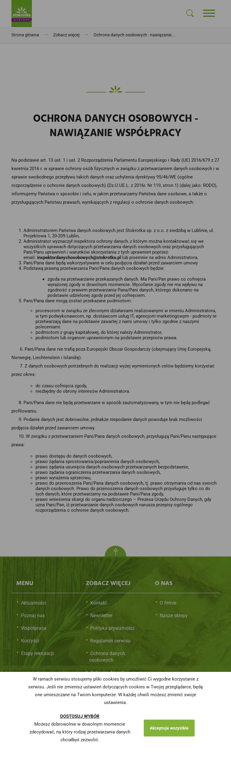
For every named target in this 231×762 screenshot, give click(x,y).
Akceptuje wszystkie (169, 728)
